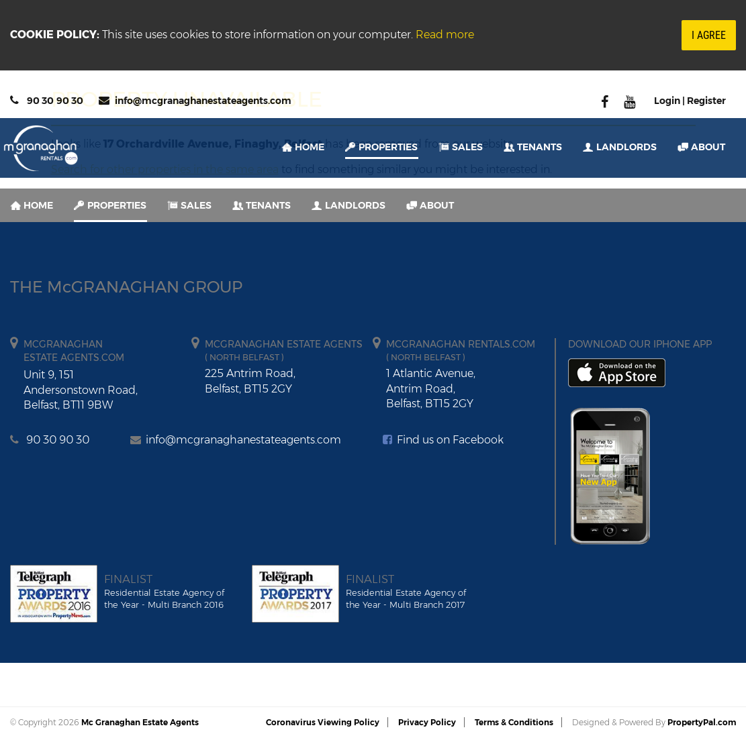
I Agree (709, 35)
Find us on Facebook (443, 439)
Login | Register (690, 101)
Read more (445, 34)
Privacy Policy (427, 722)
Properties (388, 147)
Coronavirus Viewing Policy (322, 722)
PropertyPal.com (701, 722)
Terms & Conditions (514, 722)
